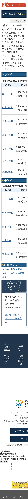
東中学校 (6, 240)
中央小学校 (7, 107)
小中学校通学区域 (13, 269)
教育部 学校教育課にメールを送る (13, 318)
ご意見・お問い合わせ (21, 360)
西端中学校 (7, 254)
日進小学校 (7, 149)
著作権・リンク (21, 348)
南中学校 (6, 227)
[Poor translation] (5, 461)
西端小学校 (7, 171)
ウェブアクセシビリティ (7, 360)
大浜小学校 (7, 121)
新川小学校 (7, 94)
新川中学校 (7, 199)
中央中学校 (7, 213)
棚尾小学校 (7, 135)
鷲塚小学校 (7, 161)
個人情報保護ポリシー (7, 348)
